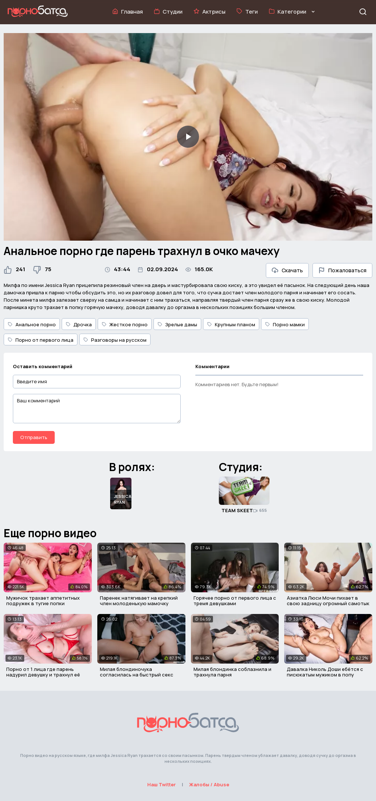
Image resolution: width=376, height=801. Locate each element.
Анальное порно (32, 324)
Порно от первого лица (40, 340)
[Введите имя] (97, 381)
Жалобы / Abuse (209, 784)
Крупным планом (231, 324)
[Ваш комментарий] (97, 408)
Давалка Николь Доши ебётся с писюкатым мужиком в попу (325, 672)
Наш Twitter (161, 784)
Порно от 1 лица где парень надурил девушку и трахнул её (43, 672)
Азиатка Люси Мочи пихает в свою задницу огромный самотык (328, 601)
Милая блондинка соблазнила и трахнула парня (232, 672)
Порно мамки (285, 324)
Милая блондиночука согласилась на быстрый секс (136, 672)
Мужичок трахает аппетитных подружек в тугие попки (43, 601)
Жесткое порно (125, 324)
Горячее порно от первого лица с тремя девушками (235, 601)
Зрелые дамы (177, 324)
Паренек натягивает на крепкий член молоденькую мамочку (139, 601)
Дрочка (79, 324)
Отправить (33, 437)
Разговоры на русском (115, 340)
